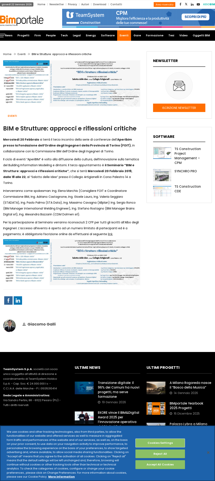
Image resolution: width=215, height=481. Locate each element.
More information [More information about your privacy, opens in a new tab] (61, 477)
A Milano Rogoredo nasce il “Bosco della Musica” (190, 385)
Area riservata (164, 4)
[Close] (208, 452)
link (110, 234)
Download (99, 4)
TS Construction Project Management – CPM (187, 156)
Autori (85, 4)
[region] (107, 453)
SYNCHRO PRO (185, 171)
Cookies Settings (160, 443)
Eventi (22, 54)
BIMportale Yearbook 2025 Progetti (186, 405)
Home (41, 4)
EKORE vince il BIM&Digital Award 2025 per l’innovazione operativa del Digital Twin (118, 419)
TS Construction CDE (187, 188)
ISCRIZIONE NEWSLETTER (179, 108)
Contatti (116, 4)
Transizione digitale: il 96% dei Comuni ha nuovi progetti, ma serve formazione (118, 390)
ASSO (209, 4)
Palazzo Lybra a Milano (188, 424)
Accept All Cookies (160, 465)
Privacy (72, 4)
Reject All (160, 454)
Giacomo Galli (42, 324)
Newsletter (57, 4)
